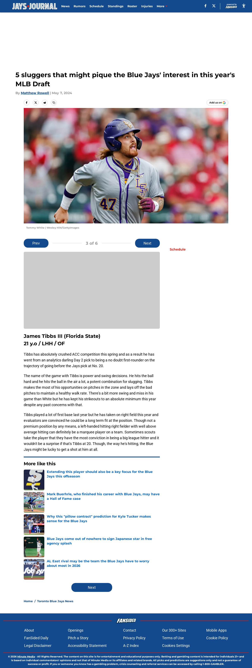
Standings (115, 6)
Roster (132, 6)
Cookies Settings (176, 645)
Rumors (79, 6)
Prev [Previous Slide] (36, 243)
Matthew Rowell (35, 93)
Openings (75, 630)
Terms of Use (173, 638)
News (65, 6)
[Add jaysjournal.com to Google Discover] (217, 103)
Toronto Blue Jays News (55, 601)
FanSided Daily (36, 638)
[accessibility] (244, 6)
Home (28, 601)
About (29, 630)
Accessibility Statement (87, 645)
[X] (213, 5)
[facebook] (205, 5)
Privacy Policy (134, 638)
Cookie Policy (217, 638)
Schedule (96, 6)
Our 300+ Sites (174, 630)
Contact (129, 630)
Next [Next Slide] (147, 243)
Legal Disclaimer (37, 645)
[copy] (54, 103)
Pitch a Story (78, 638)
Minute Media (26, 656)
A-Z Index (131, 645)
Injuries (147, 6)
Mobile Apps (216, 630)
